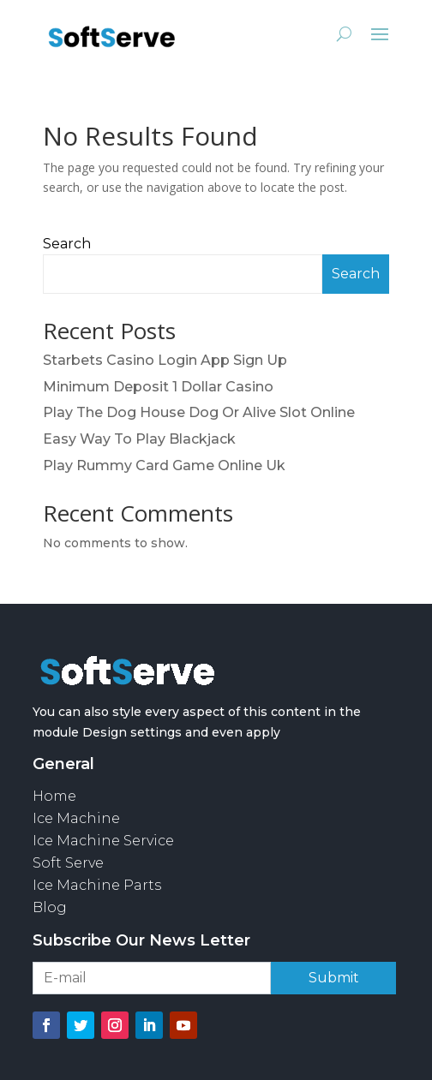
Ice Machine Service (103, 840)
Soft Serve (68, 863)
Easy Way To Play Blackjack (139, 439)
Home (54, 796)
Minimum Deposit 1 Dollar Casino (158, 387)
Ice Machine (76, 818)
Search (67, 244)
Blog (50, 907)
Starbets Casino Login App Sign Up (165, 360)
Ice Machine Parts (97, 885)
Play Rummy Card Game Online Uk (164, 465)
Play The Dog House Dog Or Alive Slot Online (199, 412)
